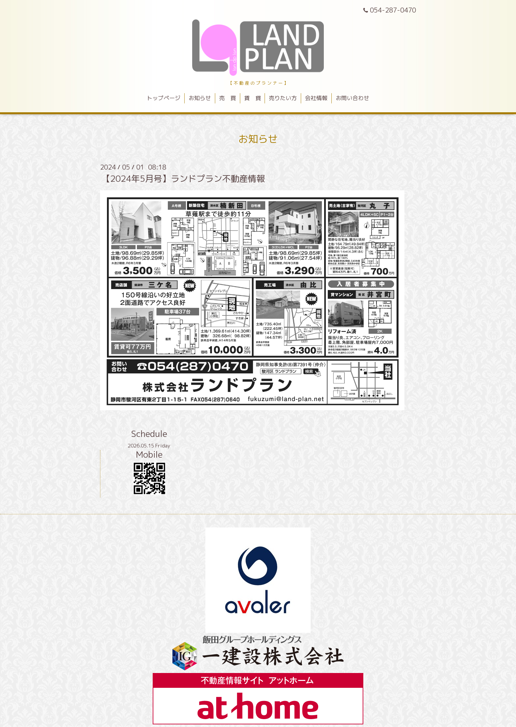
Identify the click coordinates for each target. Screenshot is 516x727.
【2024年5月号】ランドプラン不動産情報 (183, 178)
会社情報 (316, 98)
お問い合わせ (352, 98)
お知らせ (200, 98)
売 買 (227, 98)
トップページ (163, 98)
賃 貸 (252, 98)
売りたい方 (283, 98)
